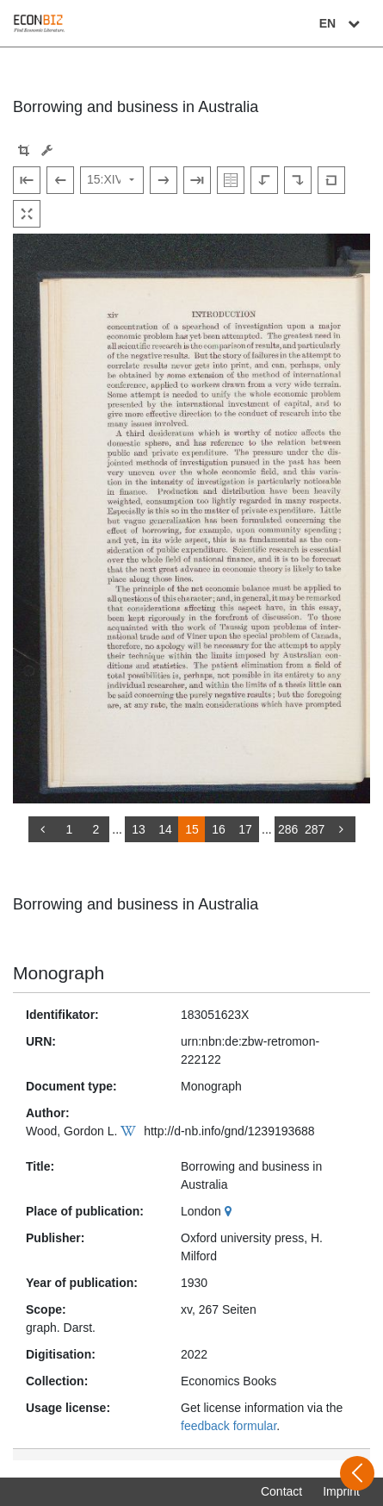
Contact (281, 1491)
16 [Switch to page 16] (218, 829)
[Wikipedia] (130, 1131)
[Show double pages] (231, 180)
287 (314, 829)
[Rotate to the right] (298, 180)
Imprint (341, 1491)
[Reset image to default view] (331, 180)
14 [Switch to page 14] (165, 829)
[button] (23, 150)
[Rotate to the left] (264, 180)
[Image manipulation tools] (47, 150)
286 (288, 829)
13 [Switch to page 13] (138, 829)
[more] (341, 829)
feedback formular (228, 1426)
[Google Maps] (230, 1211)
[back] (42, 829)
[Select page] (112, 180)
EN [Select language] (341, 23)
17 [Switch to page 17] (245, 829)
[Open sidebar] (357, 1473)
